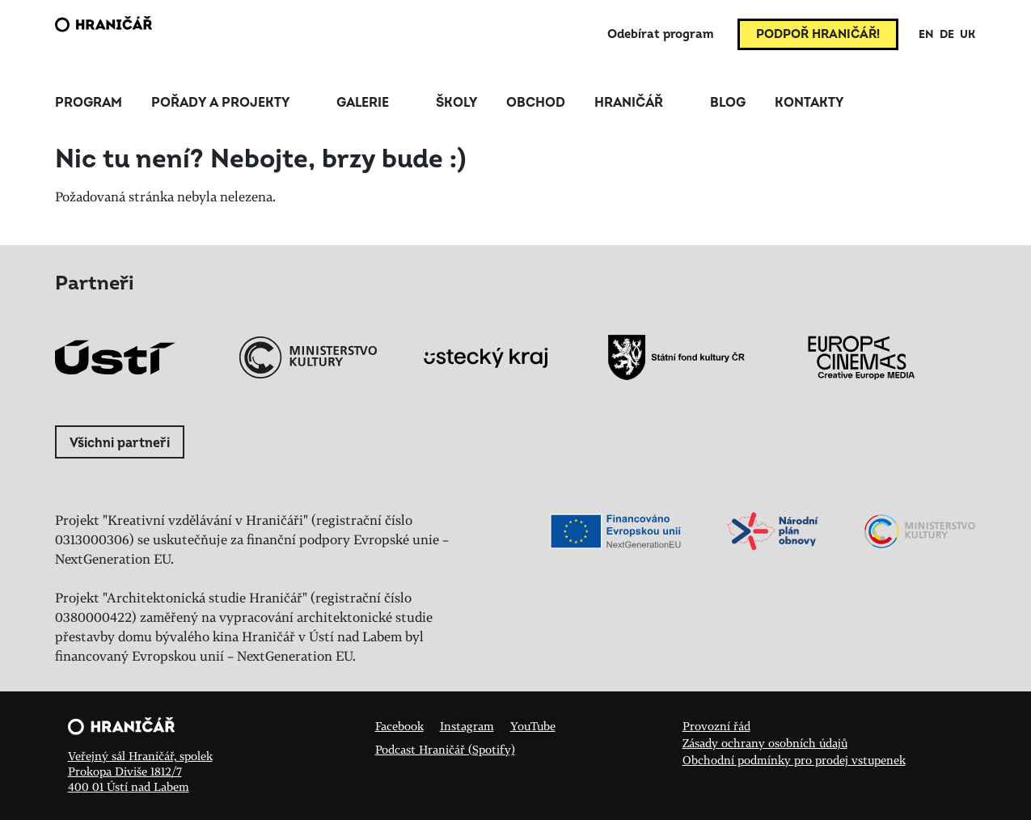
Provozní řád (716, 725)
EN (926, 34)
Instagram (467, 725)
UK (967, 34)
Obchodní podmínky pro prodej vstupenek (794, 759)
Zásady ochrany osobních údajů (764, 742)
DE (947, 34)
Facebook (399, 725)
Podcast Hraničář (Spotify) (445, 749)
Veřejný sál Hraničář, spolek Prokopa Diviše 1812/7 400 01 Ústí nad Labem (140, 771)
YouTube (533, 725)
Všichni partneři (120, 443)
